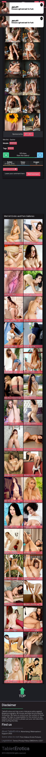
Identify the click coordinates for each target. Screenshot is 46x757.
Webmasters (35, 732)
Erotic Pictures (35, 737)
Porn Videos (24, 737)
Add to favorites (10, 169)
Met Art (28, 134)
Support (5, 734)
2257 (41, 741)
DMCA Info (34, 741)
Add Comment (33, 174)
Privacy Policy (24, 741)
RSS (10, 734)
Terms (15, 741)
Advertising (25, 732)
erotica (10, 148)
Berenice (13, 143)
